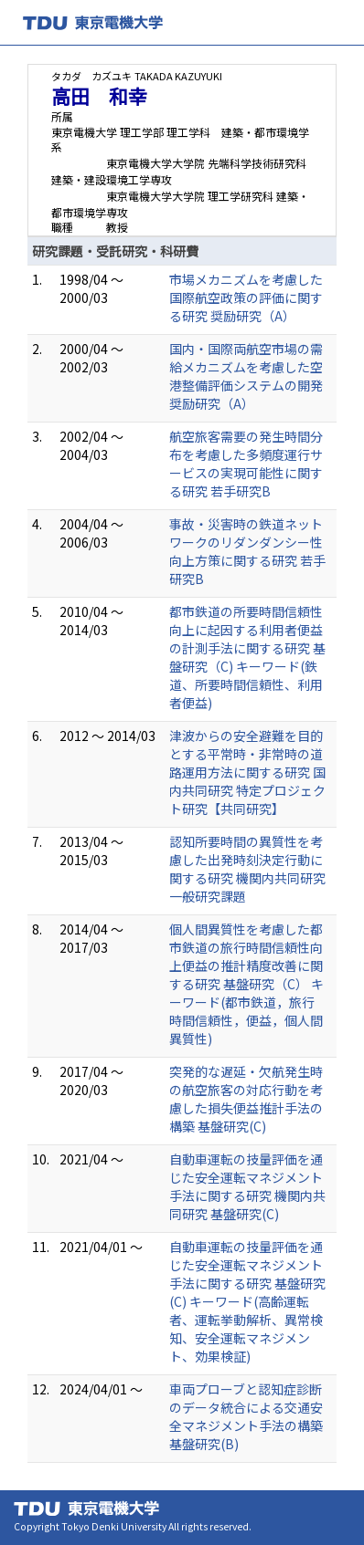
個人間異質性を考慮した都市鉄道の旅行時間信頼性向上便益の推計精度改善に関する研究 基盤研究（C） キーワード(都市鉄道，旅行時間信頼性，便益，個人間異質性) (246, 984)
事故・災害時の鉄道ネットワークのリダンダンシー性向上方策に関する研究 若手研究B (247, 551)
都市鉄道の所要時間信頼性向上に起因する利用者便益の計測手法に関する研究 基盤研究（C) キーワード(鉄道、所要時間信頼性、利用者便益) (247, 657)
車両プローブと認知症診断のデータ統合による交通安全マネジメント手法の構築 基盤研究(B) (246, 1416)
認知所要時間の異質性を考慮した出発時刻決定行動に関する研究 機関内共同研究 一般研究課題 (247, 868)
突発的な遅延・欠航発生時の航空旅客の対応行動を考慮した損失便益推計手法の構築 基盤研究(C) (246, 1098)
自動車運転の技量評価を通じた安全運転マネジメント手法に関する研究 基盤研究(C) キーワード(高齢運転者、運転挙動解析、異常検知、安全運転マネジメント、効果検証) (247, 1301)
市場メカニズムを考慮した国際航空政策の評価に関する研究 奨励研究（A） (246, 297)
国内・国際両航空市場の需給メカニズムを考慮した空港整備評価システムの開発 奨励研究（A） (246, 375)
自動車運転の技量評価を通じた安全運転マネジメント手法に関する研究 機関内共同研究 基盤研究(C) (247, 1186)
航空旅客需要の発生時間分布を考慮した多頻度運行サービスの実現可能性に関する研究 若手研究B (246, 463)
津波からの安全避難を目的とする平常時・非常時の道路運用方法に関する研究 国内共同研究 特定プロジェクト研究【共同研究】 (247, 772)
